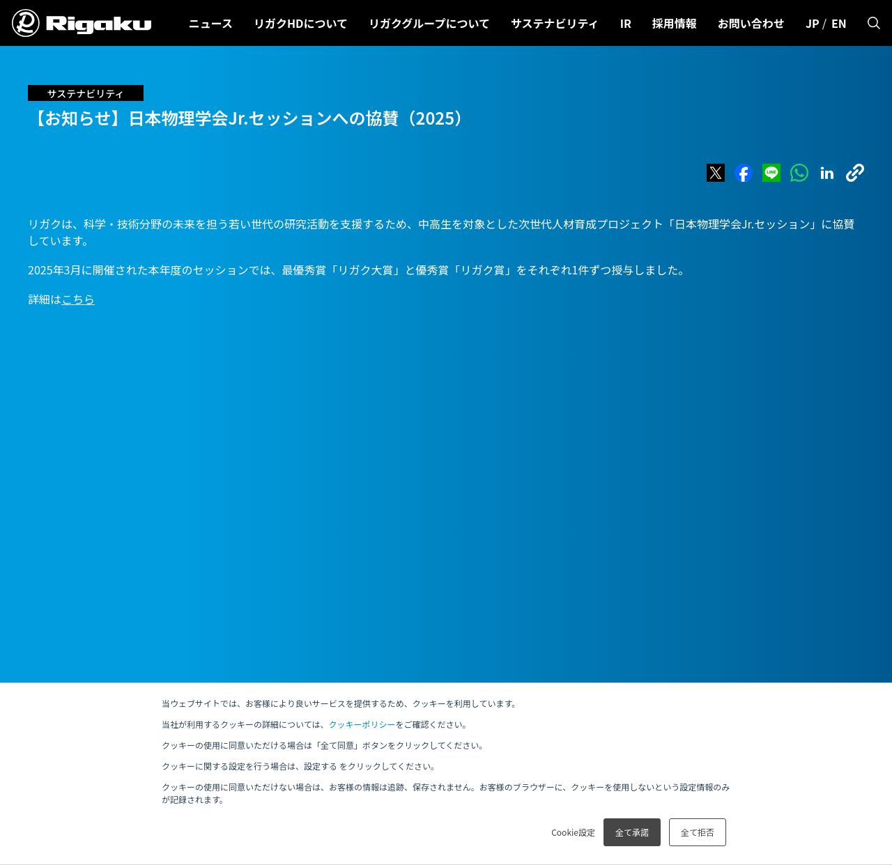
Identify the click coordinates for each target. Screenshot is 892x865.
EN (839, 23)
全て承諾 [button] (632, 832)
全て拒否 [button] (697, 832)
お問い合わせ (751, 23)
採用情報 (674, 23)
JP (813, 23)
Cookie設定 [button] (573, 832)
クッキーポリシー (361, 724)
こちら (78, 298)
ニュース (211, 23)
